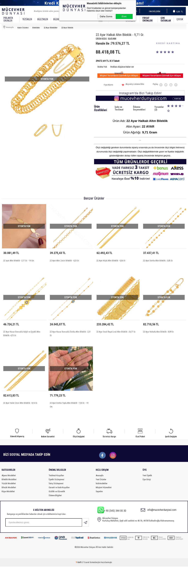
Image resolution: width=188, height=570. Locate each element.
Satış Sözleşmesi (56, 487)
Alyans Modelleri (9, 479)
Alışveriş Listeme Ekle (133, 85)
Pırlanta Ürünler (8, 19)
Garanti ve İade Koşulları (59, 491)
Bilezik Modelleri (9, 491)
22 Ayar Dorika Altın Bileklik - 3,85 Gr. (158, 260)
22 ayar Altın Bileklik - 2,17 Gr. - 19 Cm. (18, 260)
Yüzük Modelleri (9, 487)
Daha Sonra (106, 16)
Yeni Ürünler (101, 483)
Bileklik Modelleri (9, 483)
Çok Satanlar (166, 19)
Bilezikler (42, 19)
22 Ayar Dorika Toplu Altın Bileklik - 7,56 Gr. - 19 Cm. (69, 407)
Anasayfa (99, 479)
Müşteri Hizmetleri (104, 491)
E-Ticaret (85, 566)
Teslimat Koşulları (56, 479)
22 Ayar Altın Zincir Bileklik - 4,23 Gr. (64, 260)
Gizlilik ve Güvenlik (57, 495)
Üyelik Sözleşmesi (56, 483)
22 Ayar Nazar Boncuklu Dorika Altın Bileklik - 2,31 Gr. (70, 335)
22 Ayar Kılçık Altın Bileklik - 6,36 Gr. (111, 260)
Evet (124, 16)
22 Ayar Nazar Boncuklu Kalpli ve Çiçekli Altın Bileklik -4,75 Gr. (21, 335)
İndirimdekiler (101, 487)
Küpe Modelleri (8, 495)
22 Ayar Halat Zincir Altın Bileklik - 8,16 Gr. (20, 405)
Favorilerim (153, 11)
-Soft (79, 566)
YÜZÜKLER (27, 19)
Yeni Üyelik (147, 479)
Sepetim (99, 495)
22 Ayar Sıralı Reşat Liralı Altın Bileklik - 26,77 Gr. (116, 333)
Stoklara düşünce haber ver (122, 67)
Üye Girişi (147, 483)
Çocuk (180, 19)
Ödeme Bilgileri (55, 499)
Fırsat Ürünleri (147, 19)
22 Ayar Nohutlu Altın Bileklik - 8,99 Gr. (158, 333)
